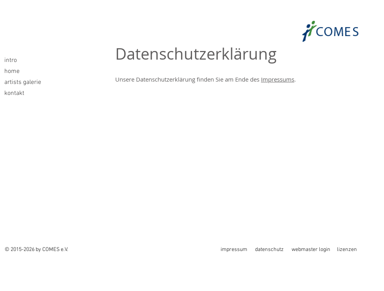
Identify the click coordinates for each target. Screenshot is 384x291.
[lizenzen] (350, 250)
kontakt (14, 93)
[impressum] (234, 250)
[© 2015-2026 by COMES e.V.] (38, 250)
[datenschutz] (270, 250)
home (12, 71)
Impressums (277, 79)
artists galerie (22, 82)
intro (10, 60)
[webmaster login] (312, 250)
